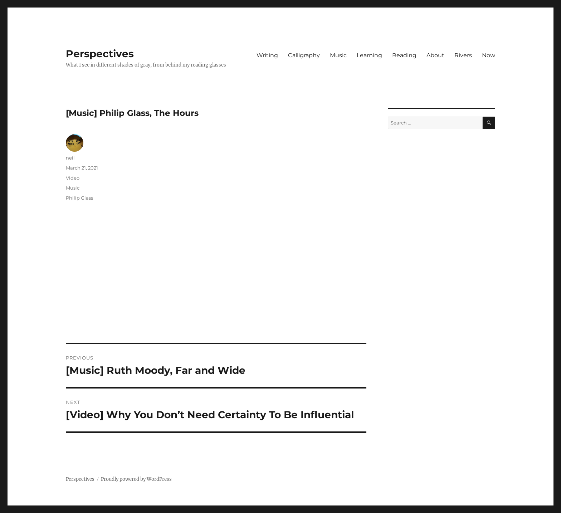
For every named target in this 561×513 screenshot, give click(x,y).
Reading (404, 55)
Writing (267, 55)
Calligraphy (304, 55)
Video (72, 178)
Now (488, 55)
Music (338, 55)
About (435, 55)
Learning (369, 55)
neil (70, 158)
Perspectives (100, 54)
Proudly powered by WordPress (136, 479)
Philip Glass (79, 198)
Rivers (463, 55)
